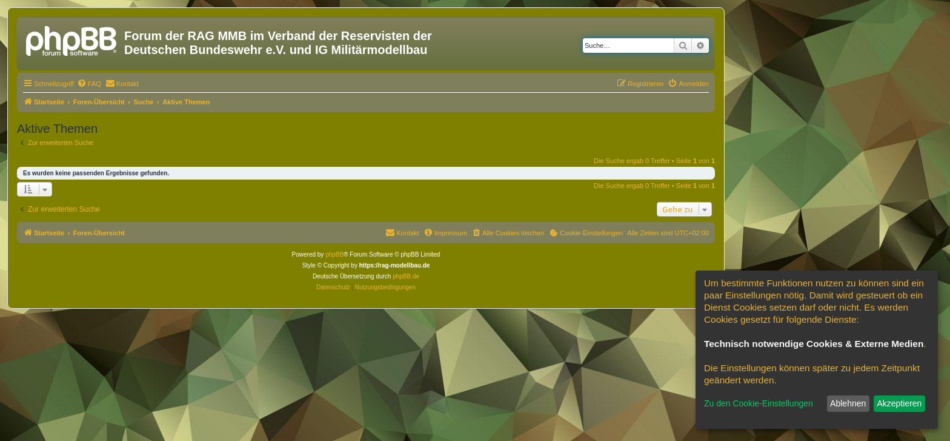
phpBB (334, 254)
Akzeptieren (899, 403)
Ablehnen (848, 403)
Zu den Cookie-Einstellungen (758, 403)
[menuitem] (89, 83)
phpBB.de (406, 276)
